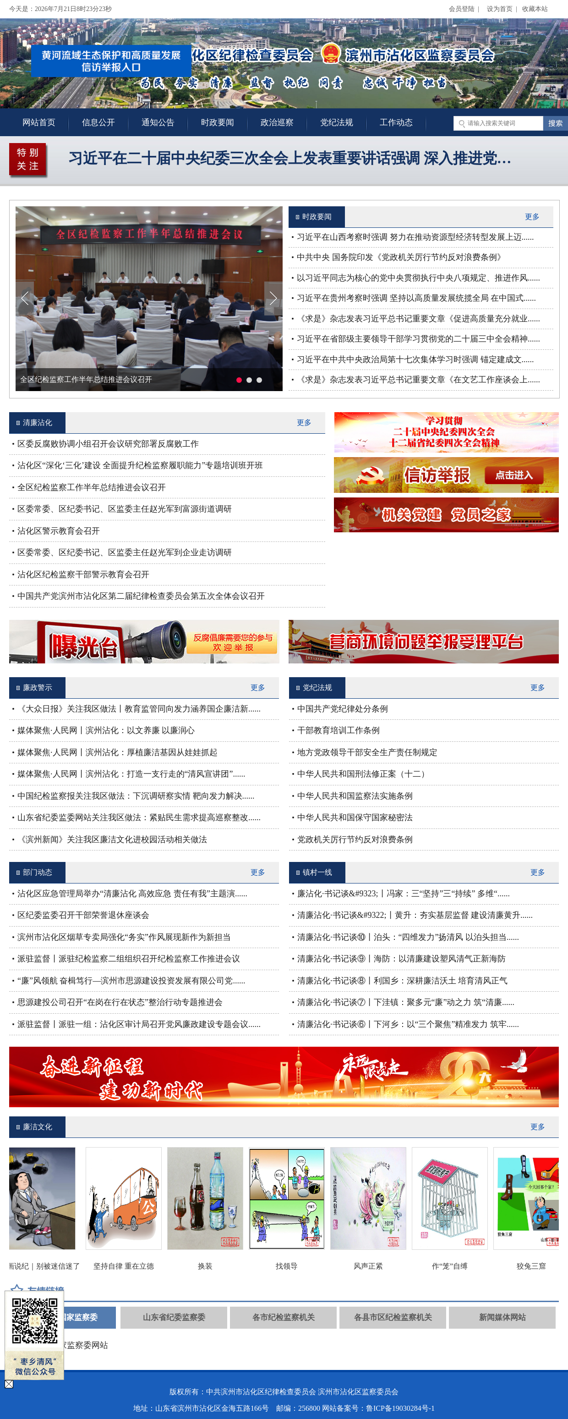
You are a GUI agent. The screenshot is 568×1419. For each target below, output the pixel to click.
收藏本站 (535, 9)
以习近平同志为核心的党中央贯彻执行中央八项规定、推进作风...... (418, 277)
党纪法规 (336, 122)
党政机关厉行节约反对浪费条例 (355, 839)
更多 (532, 217)
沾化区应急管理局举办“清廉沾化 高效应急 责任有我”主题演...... (132, 893)
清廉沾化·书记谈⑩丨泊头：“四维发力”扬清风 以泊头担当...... (408, 937)
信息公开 (98, 122)
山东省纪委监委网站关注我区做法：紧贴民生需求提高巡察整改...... (139, 817)
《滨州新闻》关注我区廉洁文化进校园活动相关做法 (112, 839)
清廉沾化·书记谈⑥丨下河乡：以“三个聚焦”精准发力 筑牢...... (408, 1024)
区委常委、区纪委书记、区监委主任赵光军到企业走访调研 (124, 552)
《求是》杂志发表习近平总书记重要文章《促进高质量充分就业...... (418, 318)
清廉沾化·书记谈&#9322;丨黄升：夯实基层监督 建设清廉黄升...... (415, 915)
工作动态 (396, 122)
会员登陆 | (465, 9)
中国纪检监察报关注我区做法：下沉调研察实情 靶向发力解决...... (136, 796)
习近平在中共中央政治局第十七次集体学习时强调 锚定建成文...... (415, 359)
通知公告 (158, 122)
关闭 (182, 77)
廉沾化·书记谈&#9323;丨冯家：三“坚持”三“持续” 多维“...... (403, 893)
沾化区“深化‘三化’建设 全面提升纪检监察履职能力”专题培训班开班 (140, 465)
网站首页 (38, 122)
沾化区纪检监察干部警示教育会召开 (83, 574)
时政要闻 (217, 122)
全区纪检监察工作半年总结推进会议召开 (86, 379)
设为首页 (500, 9)
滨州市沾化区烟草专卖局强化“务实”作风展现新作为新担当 (124, 937)
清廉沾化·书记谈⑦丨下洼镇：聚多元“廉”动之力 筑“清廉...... (405, 1002)
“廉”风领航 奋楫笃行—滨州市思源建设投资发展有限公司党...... (131, 980)
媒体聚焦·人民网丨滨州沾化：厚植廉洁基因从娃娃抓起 (117, 752)
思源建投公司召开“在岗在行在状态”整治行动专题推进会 (120, 1002)
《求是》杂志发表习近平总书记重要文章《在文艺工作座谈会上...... (418, 379)
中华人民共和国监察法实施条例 (355, 796)
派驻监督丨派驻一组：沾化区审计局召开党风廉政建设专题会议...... (139, 1024)
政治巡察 (277, 122)
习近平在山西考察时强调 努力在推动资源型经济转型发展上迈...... (415, 237)
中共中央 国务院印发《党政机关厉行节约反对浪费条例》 (401, 257)
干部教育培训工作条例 (338, 730)
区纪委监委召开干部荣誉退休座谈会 (83, 915)
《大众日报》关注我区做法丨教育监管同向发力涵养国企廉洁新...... (139, 708)
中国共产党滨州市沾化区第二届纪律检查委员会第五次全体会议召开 (141, 596)
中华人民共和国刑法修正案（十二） (363, 774)
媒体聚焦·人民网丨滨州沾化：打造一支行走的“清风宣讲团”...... (131, 774)
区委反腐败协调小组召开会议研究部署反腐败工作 (108, 443)
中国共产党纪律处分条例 (342, 708)
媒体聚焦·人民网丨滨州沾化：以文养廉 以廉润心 (106, 730)
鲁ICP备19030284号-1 (400, 1408)
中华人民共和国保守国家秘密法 (355, 817)
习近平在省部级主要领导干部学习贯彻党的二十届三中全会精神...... (418, 338)
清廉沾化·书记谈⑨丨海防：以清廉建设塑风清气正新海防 (401, 958)
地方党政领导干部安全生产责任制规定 (367, 752)
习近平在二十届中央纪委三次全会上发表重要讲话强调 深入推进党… (290, 158)
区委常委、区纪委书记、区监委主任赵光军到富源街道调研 (124, 508)
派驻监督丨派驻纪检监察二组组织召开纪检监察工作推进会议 (128, 958)
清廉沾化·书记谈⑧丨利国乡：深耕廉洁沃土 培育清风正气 (402, 980)
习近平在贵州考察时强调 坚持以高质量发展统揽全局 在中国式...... (416, 298)
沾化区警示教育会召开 (58, 531)
